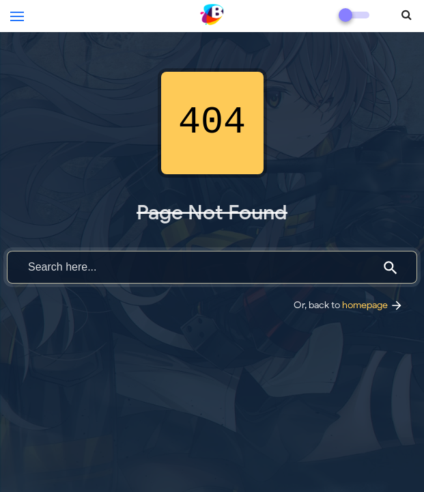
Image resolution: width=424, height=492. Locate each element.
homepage (373, 305)
